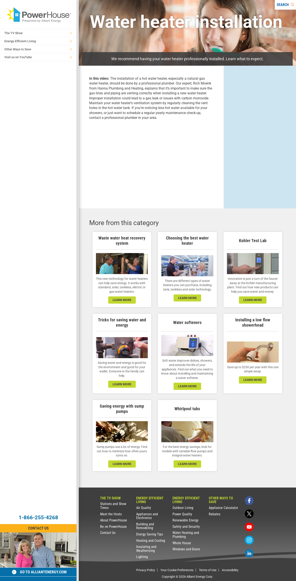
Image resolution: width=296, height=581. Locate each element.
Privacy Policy (145, 570)
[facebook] (249, 500)
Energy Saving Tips (149, 534)
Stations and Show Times (113, 506)
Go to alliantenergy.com (39, 572)
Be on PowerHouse (113, 527)
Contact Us (107, 533)
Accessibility (230, 570)
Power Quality (182, 514)
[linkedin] (249, 553)
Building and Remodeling (145, 526)
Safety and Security (186, 527)
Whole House (181, 543)
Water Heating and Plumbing (185, 535)
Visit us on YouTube (38, 57)
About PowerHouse (113, 520)
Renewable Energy (185, 520)
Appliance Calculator (223, 508)
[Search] (285, 5)
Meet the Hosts (111, 514)
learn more (122, 300)
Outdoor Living (182, 508)
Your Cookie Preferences (176, 570)
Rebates (214, 514)
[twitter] (249, 513)
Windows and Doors (186, 549)
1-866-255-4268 (38, 517)
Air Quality (143, 508)
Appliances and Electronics (147, 516)
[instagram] (249, 540)
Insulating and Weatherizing (146, 549)
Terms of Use (207, 570)
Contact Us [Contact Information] (38, 528)
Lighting (142, 557)
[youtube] (249, 527)
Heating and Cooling (150, 541)
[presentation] (151, 160)
